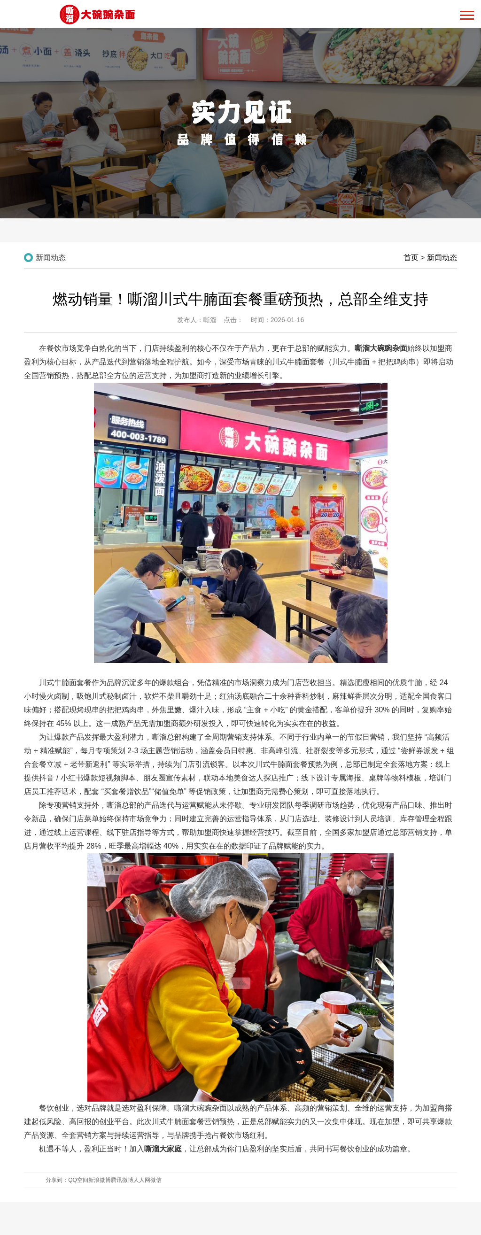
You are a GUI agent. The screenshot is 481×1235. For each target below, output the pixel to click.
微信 (156, 1180)
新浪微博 (99, 1180)
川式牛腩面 (58, 683)
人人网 (141, 1180)
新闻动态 (442, 258)
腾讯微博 (122, 1180)
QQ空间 (78, 1180)
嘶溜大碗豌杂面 (200, 1108)
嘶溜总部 (167, 737)
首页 (411, 258)
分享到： (57, 1180)
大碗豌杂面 (388, 348)
